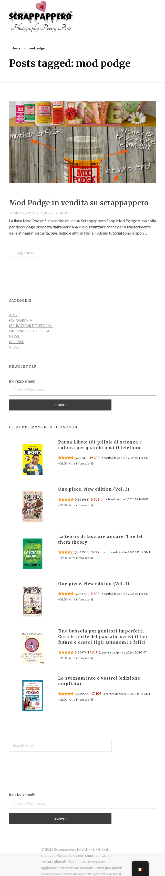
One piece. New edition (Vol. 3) (93, 489)
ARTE (13, 315)
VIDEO (14, 347)
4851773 (82, 594)
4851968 (82, 499)
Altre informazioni (80, 463)
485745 (81, 458)
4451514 (82, 552)
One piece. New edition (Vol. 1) (93, 583)
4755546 (82, 694)
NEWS (65, 213)
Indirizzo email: (82, 387)
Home (16, 48)
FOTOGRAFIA (20, 320)
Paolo (49, 213)
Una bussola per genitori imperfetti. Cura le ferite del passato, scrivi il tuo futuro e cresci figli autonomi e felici (102, 637)
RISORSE (16, 342)
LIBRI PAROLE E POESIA (29, 331)
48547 (80, 652)
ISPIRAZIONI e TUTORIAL (31, 325)
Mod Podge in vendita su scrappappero (79, 202)
